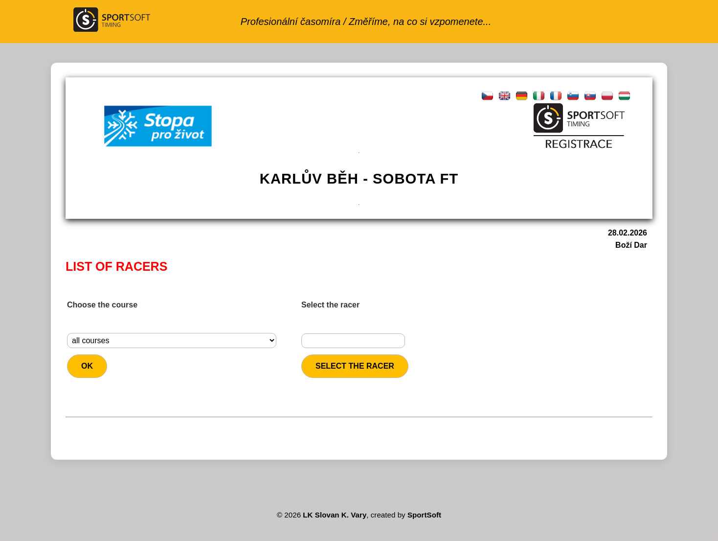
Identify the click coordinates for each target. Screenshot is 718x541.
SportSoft (424, 515)
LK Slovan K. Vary (334, 515)
